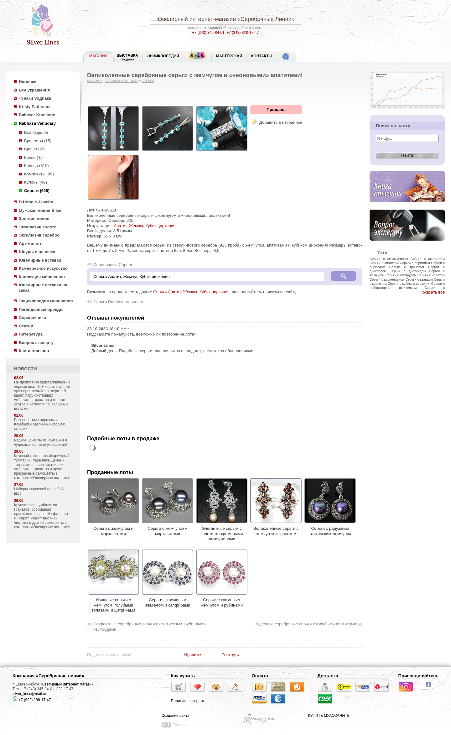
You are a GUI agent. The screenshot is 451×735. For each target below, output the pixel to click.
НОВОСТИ (25, 368)
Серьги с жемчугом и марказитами (113, 528)
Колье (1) (33, 157)
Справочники (32, 317)
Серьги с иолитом (431, 275)
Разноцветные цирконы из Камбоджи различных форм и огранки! (39, 424)
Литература (31, 334)
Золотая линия (34, 218)
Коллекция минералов (42, 276)
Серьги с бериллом (415, 263)
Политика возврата (187, 701)
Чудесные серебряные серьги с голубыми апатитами (305, 624)
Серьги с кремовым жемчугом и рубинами (221, 599)
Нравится (193, 654)
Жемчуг (136, 225)
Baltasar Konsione (37, 114)
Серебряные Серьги (112, 264)
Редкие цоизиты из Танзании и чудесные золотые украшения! (40, 442)
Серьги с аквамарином (389, 259)
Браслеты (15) (37, 140)
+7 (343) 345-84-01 (208, 32)
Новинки (27, 81)
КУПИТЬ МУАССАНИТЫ (329, 715)
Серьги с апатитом (384, 263)
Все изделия (36, 132)
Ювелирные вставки (40, 260)
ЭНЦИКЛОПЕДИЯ (163, 56)
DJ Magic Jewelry (36, 202)
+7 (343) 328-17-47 (242, 32)
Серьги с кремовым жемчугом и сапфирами (167, 599)
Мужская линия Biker (40, 210)
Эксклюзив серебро (39, 235)
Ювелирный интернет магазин (67, 684)
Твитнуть (230, 654)
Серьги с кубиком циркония (409, 283)
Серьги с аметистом (428, 259)
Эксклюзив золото (37, 227)
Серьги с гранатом (406, 267)
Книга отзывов (34, 350)
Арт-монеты (31, 243)
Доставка (328, 675)
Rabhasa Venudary (37, 123)
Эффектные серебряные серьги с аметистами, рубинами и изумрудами (150, 627)
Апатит (120, 225)
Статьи (26, 326)
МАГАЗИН (98, 56)
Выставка (127, 57)
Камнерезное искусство (43, 268)
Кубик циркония (160, 225)
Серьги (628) (36, 190)
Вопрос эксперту (36, 342)
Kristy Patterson (35, 106)
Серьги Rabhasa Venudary (118, 302)
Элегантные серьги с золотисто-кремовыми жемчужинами (221, 531)
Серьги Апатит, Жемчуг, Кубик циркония (191, 291)
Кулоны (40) (35, 182)
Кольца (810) (36, 165)
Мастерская (229, 56)
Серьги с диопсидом (408, 271)
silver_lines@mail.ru (29, 693)
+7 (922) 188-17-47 (32, 700)
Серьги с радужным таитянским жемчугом (330, 528)
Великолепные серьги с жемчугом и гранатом (276, 528)
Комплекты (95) (39, 174)
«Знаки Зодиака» (36, 98)
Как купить (183, 675)
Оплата (260, 675)
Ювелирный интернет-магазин (196, 19)
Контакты (261, 56)
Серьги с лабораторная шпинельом (407, 285)
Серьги (148, 81)
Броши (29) (34, 149)
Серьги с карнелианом (387, 279)
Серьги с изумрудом (401, 275)
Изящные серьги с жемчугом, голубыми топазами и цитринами (113, 602)
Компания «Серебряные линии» (48, 675)
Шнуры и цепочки (37, 251)
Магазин (94, 81)
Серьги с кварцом (419, 279)
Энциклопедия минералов (46, 301)
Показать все (432, 292)
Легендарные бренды (41, 309)
